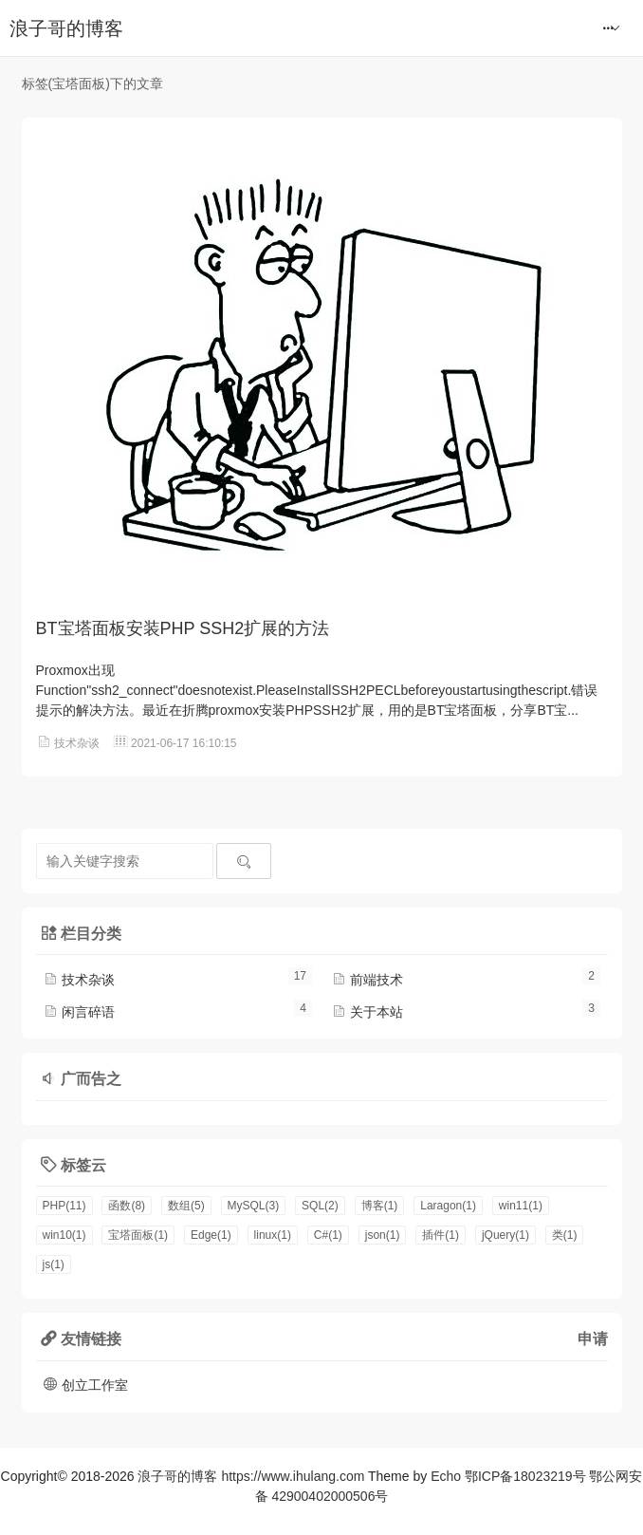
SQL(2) (320, 1205)
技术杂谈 (77, 743)
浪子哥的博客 (66, 28)
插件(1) (440, 1235)
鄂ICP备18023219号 (525, 1476)
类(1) (565, 1235)
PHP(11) (64, 1205)
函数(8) (126, 1205)
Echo (446, 1476)
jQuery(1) (505, 1235)
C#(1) (328, 1235)
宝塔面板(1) (138, 1235)
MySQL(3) (254, 1205)
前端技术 (367, 979)
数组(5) (186, 1205)
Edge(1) (211, 1235)
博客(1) (379, 1205)
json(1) (382, 1235)
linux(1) (272, 1235)
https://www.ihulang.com (292, 1476)
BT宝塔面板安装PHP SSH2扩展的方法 (183, 628)
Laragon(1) (448, 1205)
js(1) (53, 1264)
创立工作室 (85, 1385)
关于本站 (367, 1012)
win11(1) (520, 1205)
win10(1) (64, 1235)
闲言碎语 (79, 1012)
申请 (593, 1338)
